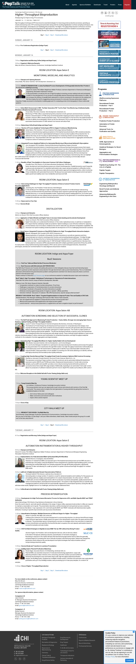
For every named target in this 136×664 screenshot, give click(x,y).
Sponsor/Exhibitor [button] (85, 4)
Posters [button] (112, 4)
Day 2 (47, 35)
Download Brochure (61, 35)
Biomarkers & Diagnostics (49, 642)
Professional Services (85, 646)
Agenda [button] (74, 4)
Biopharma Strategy (48, 645)
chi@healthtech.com (21, 655)
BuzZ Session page (39, 275)
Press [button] (120, 4)
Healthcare (63, 645)
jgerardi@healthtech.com (26, 605)
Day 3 (52, 35)
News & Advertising (84, 643)
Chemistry (45, 652)
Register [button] (127, 4)
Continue (129, 660)
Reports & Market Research (87, 640)
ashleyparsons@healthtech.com (28, 618)
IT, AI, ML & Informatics (67, 648)
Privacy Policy (110, 657)
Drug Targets (64, 642)
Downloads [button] (97, 4)
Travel (105, 4)
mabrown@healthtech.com (27, 588)
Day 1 (42, 35)
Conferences (83, 637)
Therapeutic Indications (67, 655)
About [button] (67, 4)
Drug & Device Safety (48, 660)
